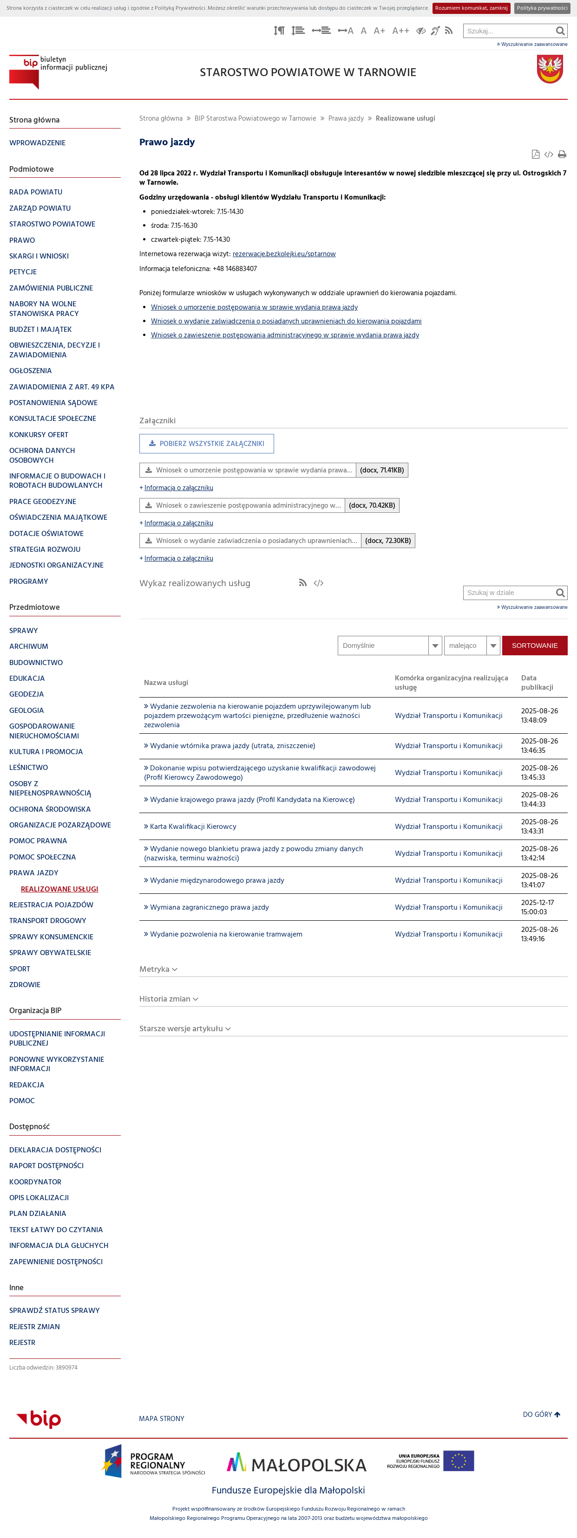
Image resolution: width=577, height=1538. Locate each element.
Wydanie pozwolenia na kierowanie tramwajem (223, 935)
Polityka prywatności (542, 8)
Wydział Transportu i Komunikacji (449, 716)
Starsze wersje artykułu (181, 1029)
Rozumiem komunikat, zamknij (471, 8)
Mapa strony (161, 1419)
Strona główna (161, 119)
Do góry (542, 1415)
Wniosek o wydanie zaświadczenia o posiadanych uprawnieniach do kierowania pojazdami (286, 322)
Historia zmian (164, 999)
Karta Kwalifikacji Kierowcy (190, 827)
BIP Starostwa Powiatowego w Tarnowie (255, 119)
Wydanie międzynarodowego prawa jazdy (214, 881)
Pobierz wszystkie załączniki (201, 446)
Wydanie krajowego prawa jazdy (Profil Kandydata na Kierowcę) (249, 800)
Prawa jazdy (346, 119)
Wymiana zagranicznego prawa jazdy (206, 908)
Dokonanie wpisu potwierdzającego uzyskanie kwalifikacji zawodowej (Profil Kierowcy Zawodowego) (260, 773)
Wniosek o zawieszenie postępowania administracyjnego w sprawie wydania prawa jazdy (285, 335)
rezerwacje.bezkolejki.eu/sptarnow (284, 254)
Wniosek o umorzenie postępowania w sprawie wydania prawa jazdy (254, 308)
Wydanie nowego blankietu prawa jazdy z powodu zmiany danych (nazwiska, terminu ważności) (253, 854)
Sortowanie (535, 645)
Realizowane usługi (405, 119)
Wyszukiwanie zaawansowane (532, 44)
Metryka (154, 969)
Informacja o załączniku (176, 488)
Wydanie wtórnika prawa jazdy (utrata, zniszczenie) (229, 746)
